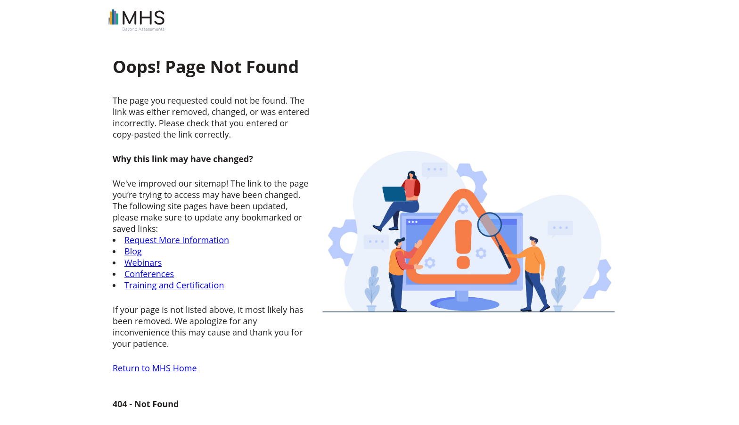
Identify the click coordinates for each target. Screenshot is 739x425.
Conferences (149, 273)
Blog (133, 251)
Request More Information (176, 239)
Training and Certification (174, 285)
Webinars (143, 262)
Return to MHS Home (155, 368)
